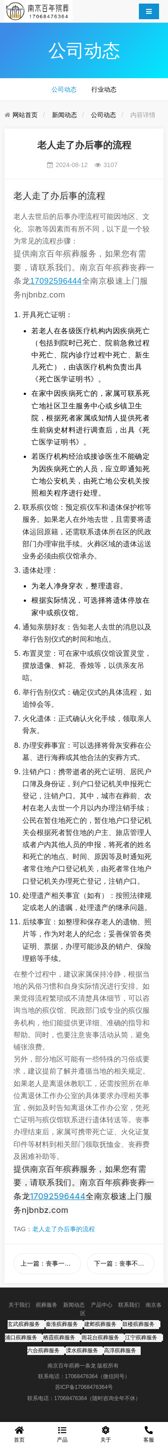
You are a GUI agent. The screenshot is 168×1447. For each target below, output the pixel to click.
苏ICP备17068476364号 (84, 1387)
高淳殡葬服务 (120, 1350)
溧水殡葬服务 (82, 1350)
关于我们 (19, 1305)
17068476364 (81, 1376)
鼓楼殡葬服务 (138, 1324)
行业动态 (103, 89)
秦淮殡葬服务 (62, 1324)
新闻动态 (64, 114)
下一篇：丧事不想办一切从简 (124, 1263)
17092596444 (56, 281)
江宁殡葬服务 (141, 1337)
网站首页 (25, 114)
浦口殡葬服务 (21, 1337)
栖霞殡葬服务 (59, 1337)
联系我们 (129, 1305)
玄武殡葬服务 (24, 1324)
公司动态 (64, 89)
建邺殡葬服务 (100, 1324)
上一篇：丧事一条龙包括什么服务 (51, 1263)
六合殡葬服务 (43, 1350)
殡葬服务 (46, 1305)
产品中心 (101, 1305)
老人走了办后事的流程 (63, 1229)
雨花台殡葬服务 (100, 1337)
